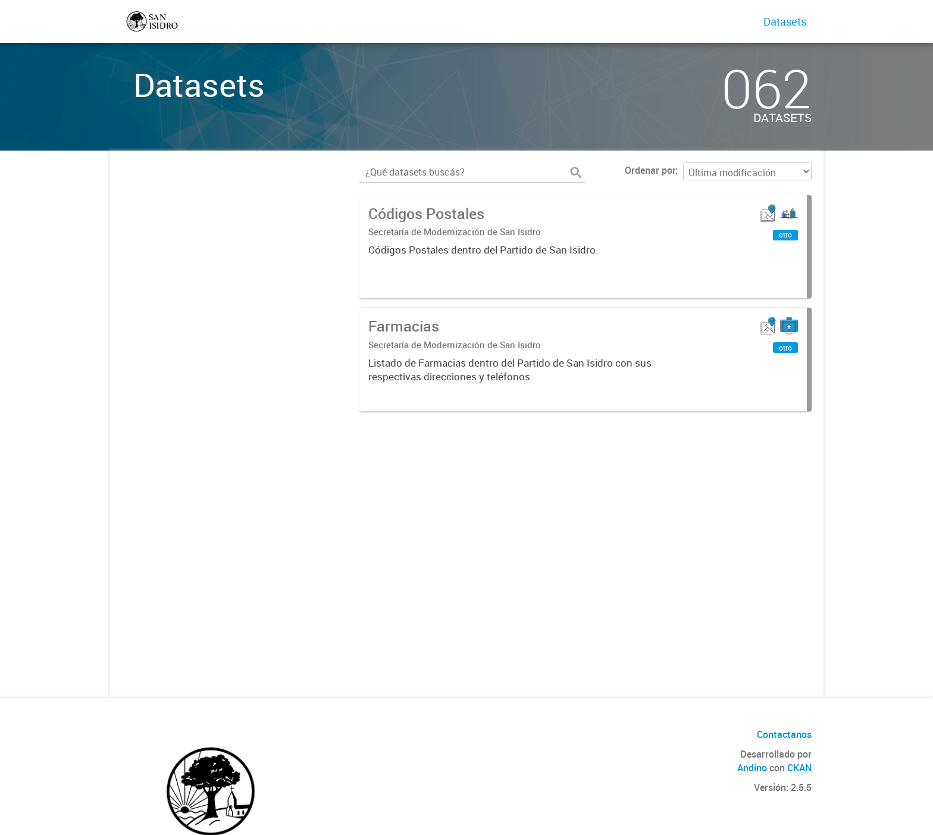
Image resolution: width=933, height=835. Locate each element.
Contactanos (784, 734)
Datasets (784, 21)
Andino (752, 767)
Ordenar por (650, 170)
